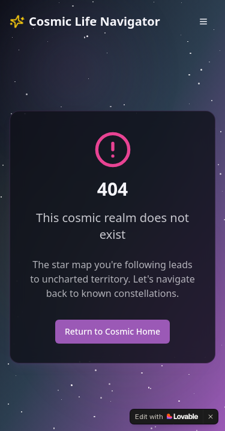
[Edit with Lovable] (166, 416)
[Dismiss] (210, 416)
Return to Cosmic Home (112, 331)
